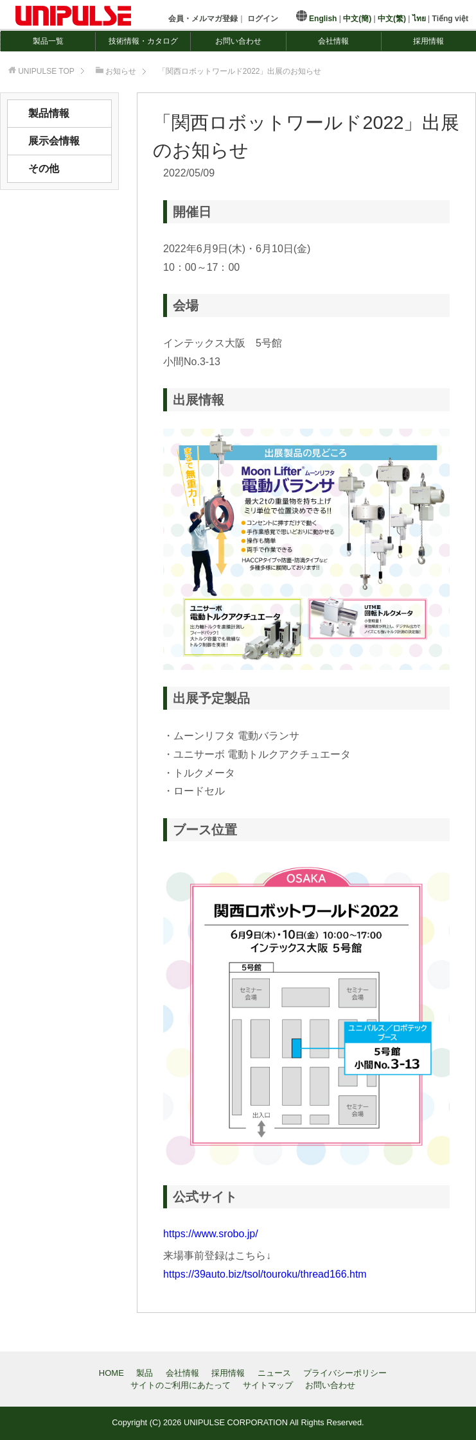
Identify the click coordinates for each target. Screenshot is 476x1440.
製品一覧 (48, 41)
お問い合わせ (238, 41)
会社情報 (333, 41)
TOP (46, 71)
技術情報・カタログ (143, 41)
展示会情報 (54, 140)
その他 (43, 168)
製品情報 (48, 113)
